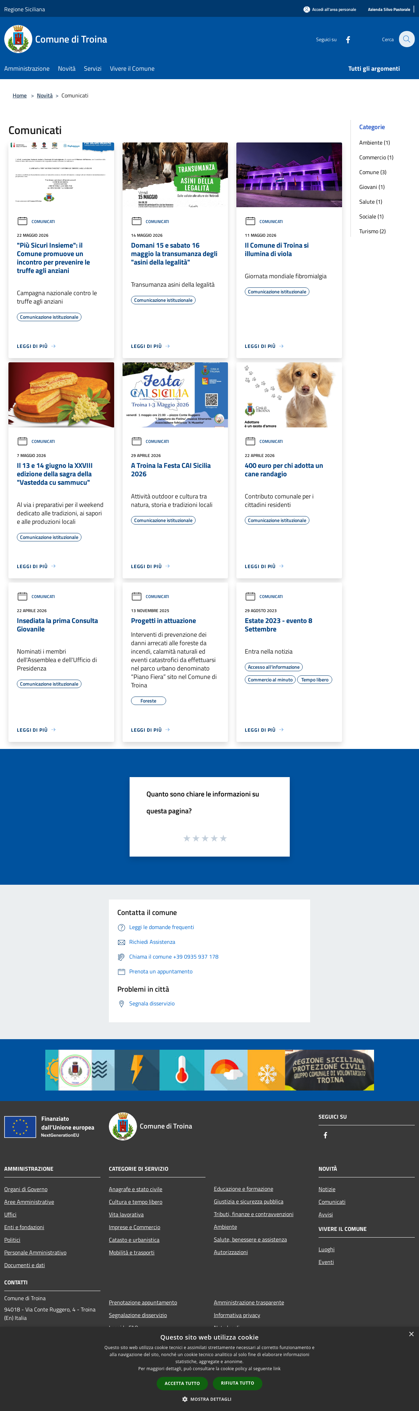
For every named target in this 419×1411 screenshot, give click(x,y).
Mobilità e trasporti (132, 1252)
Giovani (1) (372, 187)
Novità (45, 95)
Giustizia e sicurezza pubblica (248, 1201)
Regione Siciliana (24, 9)
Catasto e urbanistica (134, 1239)
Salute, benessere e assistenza (250, 1239)
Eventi (326, 1262)
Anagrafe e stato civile (135, 1189)
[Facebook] (344, 39)
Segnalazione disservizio (138, 1315)
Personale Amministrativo (35, 1252)
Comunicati (36, 221)
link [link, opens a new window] (277, 1369)
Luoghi (327, 1249)
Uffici (10, 1214)
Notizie (327, 1189)
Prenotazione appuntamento (143, 1302)
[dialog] (209, 1369)
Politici (12, 1239)
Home (20, 95)
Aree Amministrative (29, 1201)
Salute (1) (370, 201)
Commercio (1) (376, 157)
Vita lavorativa (126, 1214)
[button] (210, 1399)
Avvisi (326, 1214)
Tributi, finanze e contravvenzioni (254, 1214)
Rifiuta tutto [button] (237, 1383)
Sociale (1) (371, 216)
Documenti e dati (24, 1265)
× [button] (411, 1334)
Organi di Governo (25, 1189)
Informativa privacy (237, 1315)
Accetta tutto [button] (182, 1383)
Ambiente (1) (374, 142)
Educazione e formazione (243, 1188)
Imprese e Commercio (134, 1227)
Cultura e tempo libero (135, 1201)
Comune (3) (372, 172)
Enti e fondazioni (24, 1227)
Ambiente (225, 1226)
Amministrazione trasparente (249, 1302)
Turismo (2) (372, 231)
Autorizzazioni (231, 1252)
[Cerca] (406, 39)
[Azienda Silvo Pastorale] (389, 9)
